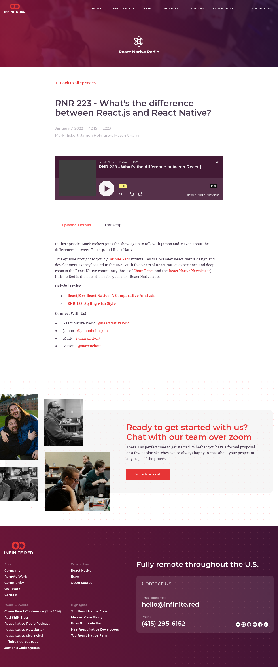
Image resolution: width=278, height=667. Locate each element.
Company (12, 571)
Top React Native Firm (89, 635)
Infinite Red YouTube (21, 642)
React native (123, 8)
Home (97, 8)
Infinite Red (118, 259)
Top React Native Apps (89, 611)
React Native (81, 571)
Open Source (81, 583)
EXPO (148, 8)
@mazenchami (90, 345)
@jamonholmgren (92, 330)
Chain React (144, 270)
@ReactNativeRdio (113, 323)
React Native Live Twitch (24, 636)
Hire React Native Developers (95, 629)
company (196, 8)
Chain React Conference (32, 611)
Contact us (260, 8)
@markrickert (88, 338)
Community (14, 583)
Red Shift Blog (16, 618)
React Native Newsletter (189, 270)
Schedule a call (148, 474)
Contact (10, 595)
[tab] (76, 225)
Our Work (12, 589)
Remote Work (15, 577)
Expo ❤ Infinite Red (87, 623)
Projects (170, 8)
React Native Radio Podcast (27, 624)
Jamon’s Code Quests (22, 648)
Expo (75, 577)
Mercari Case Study (86, 617)
